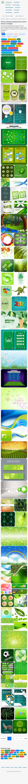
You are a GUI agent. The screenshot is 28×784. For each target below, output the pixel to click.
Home (2, 19)
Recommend (22, 34)
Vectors (7, 19)
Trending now (10, 34)
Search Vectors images (7, 16)
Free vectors (9, 2)
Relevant (3, 36)
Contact (25, 767)
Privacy (16, 767)
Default (3, 34)
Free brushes (9, 10)
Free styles (16, 10)
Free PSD (16, 12)
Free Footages (16, 5)
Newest (16, 34)
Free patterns (9, 12)
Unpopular (15, 36)
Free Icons (17, 7)
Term (12, 767)
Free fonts (8, 5)
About (20, 767)
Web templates (9, 7)
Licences (7, 767)
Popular (9, 36)
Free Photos (16, 2)
